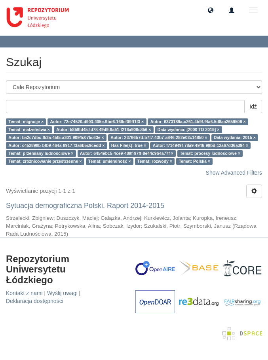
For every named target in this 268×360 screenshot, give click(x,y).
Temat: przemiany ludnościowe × (40, 153)
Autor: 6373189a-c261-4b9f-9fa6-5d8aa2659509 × (198, 121)
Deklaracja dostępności (34, 301)
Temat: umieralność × (109, 161)
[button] (210, 10)
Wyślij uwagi (62, 293)
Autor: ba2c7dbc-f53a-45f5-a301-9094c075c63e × (56, 137)
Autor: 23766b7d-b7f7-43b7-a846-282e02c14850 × (158, 137)
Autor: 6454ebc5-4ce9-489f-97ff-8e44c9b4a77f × (126, 153)
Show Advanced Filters (234, 173)
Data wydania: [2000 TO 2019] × (189, 129)
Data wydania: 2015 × (235, 137)
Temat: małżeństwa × (29, 129)
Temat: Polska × (194, 161)
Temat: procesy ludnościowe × (210, 153)
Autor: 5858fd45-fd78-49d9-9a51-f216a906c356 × (103, 129)
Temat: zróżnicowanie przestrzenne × (45, 161)
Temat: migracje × (26, 121)
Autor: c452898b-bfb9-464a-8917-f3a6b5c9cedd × (56, 145)
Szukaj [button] (21, 41)
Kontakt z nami (24, 293)
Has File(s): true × (128, 145)
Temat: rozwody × (154, 161)
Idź (253, 106)
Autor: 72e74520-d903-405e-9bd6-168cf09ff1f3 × (97, 121)
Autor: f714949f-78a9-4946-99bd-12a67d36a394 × (200, 145)
